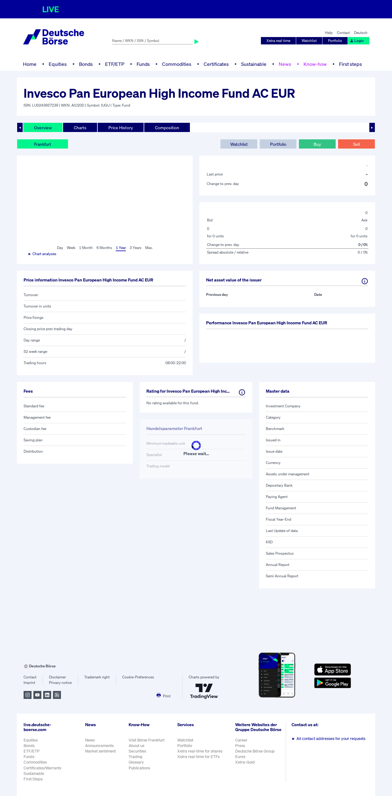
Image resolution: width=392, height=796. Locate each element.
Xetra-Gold (245, 762)
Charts (80, 127)
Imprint (29, 682)
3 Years (135, 247)
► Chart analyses (42, 253)
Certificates (216, 64)
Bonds (86, 64)
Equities (58, 64)
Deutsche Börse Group (255, 751)
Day (60, 247)
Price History (120, 127)
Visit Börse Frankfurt (146, 740)
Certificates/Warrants (42, 768)
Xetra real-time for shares (199, 751)
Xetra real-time (278, 40)
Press (240, 745)
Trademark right (97, 677)
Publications (139, 768)
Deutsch (361, 32)
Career (241, 740)
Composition (167, 127)
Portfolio (335, 40)
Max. (149, 247)
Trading (135, 756)
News (285, 64)
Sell (356, 144)
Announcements (99, 745)
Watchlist (309, 40)
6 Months (104, 247)
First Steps (33, 779)
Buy (317, 144)
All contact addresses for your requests (328, 738)
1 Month (86, 247)
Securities (137, 751)
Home (29, 64)
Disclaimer (57, 677)
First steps (350, 64)
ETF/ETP (114, 64)
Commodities (176, 64)
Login (357, 40)
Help (329, 32)
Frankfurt (42, 144)
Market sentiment (100, 751)
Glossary (136, 762)
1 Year (121, 247)
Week (71, 247)
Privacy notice (60, 682)
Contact (343, 32)
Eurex (240, 756)
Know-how (315, 64)
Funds (143, 64)
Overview (43, 127)
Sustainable (253, 64)
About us (136, 745)
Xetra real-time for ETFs (198, 756)
